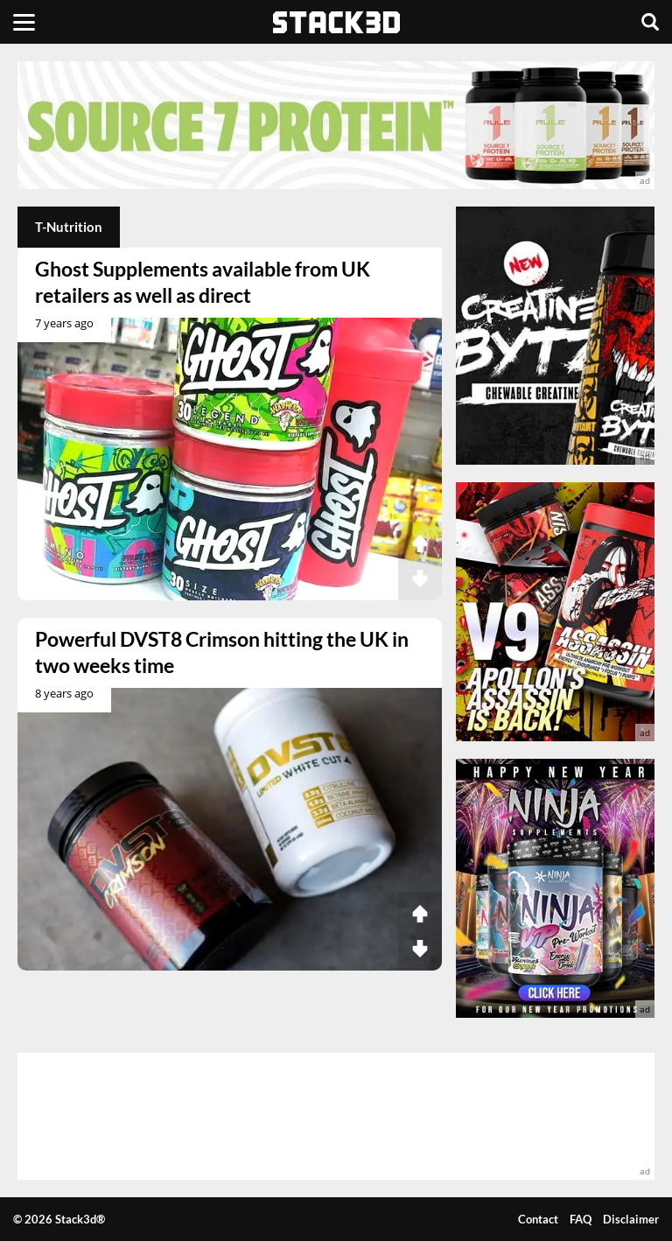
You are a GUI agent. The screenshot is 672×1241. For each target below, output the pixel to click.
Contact (538, 1219)
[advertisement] (336, 125)
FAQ (581, 1219)
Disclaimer (631, 1219)
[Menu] (24, 22)
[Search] (650, 22)
